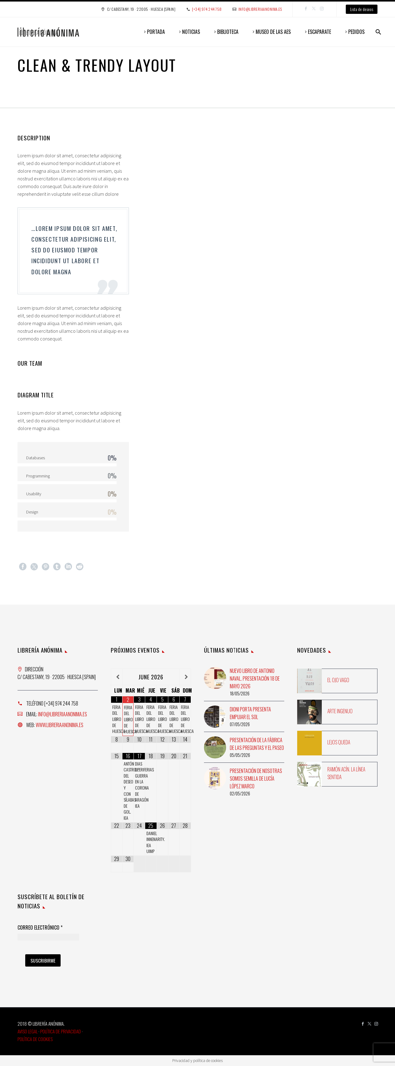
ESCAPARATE (319, 31)
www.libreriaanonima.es (59, 725)
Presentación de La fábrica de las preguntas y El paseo (257, 743)
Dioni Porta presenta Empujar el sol (250, 713)
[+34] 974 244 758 (207, 9)
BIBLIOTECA (227, 31)
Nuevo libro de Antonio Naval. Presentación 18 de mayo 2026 (255, 678)
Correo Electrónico (40, 927)
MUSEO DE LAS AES (273, 31)
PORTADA (156, 31)
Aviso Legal (28, 1031)
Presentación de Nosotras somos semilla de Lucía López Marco (256, 778)
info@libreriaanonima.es (260, 9)
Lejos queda (338, 742)
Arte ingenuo (340, 711)
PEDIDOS (356, 31)
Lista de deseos (361, 9)
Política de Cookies (35, 1039)
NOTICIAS (191, 31)
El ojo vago (338, 680)
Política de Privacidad (60, 1031)
